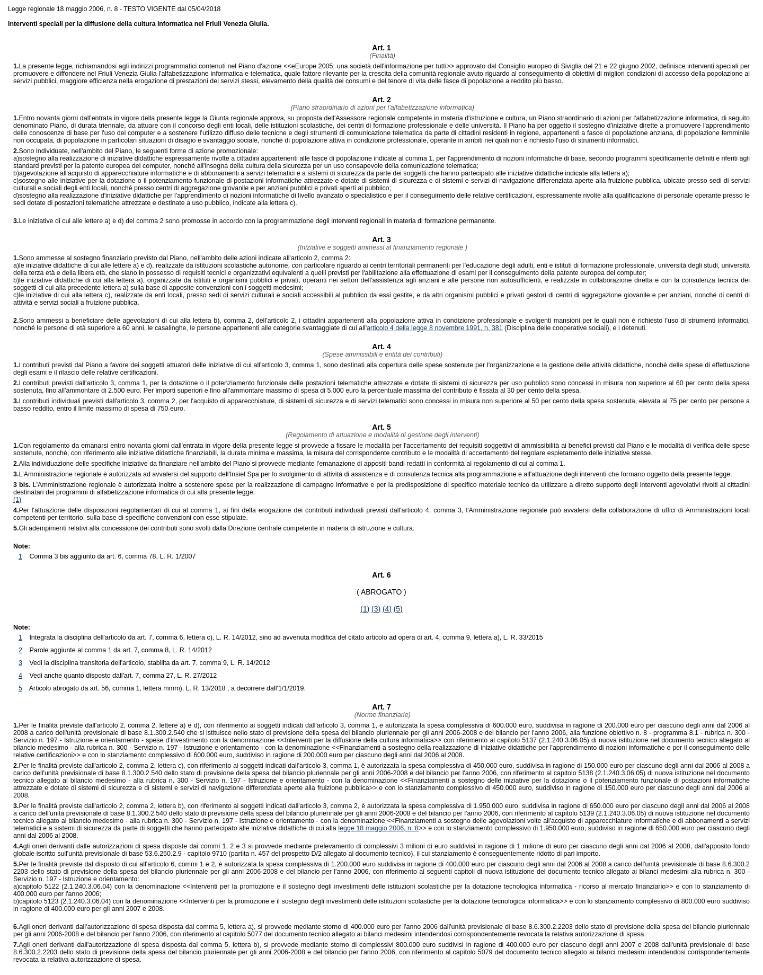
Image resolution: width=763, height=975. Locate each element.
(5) (398, 609)
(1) (17, 499)
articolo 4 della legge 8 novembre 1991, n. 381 (434, 328)
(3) (375, 609)
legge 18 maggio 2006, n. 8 (378, 828)
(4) (387, 609)
